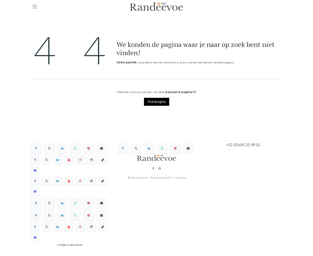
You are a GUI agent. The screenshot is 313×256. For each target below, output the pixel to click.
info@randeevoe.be (70, 244)
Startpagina (157, 101)
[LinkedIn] (62, 148)
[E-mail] (101, 148)
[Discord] (35, 170)
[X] (49, 148)
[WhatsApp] (75, 148)
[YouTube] (68, 159)
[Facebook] (36, 148)
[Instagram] (80, 159)
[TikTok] (102, 159)
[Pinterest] (88, 148)
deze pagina (226, 62)
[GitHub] (91, 159)
